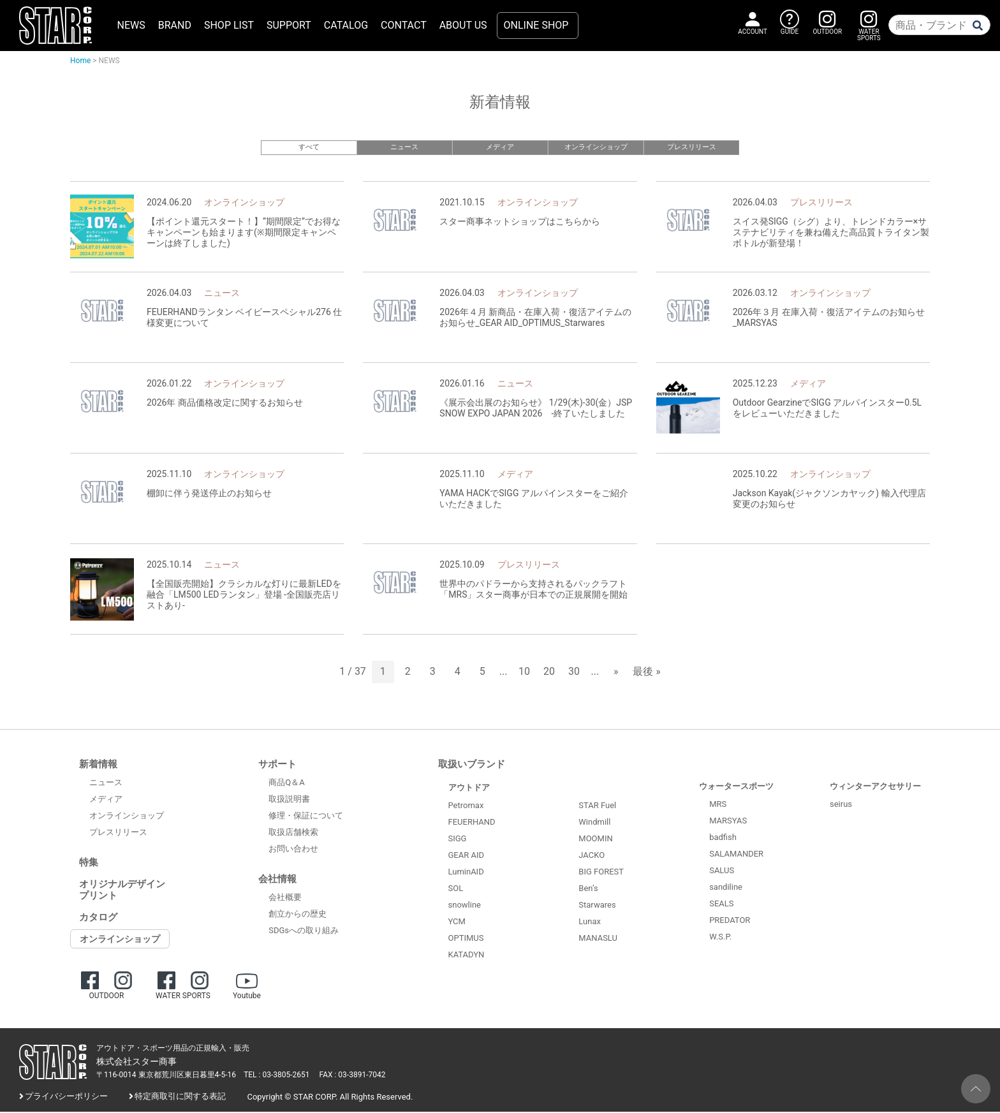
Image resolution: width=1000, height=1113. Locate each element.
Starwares (596, 906)
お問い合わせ (293, 850)
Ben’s (588, 890)
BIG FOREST (601, 873)
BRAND (174, 25)
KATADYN (466, 956)
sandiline (725, 888)
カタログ (98, 918)
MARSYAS (728, 822)
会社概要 (285, 899)
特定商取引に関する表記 (180, 1098)
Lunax (589, 923)
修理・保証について (305, 817)
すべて (309, 147)
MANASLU (597, 940)
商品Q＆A (286, 784)
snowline (464, 906)
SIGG (457, 839)
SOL (456, 889)
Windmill (594, 824)
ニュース (404, 147)
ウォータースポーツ (736, 787)
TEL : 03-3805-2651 (276, 1076)
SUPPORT (289, 25)
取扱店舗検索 (293, 834)
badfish (723, 838)
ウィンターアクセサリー (875, 787)
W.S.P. (720, 938)
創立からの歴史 (297, 915)
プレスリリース (692, 147)
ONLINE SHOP (536, 25)
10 (524, 673)
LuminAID (466, 873)
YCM (457, 922)
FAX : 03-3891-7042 (353, 1076)
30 (574, 673)
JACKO (591, 857)
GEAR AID (466, 856)
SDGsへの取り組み (303, 932)
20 (549, 673)
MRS (717, 805)
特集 (88, 863)
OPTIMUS (466, 939)
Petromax (466, 806)
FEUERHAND (472, 823)
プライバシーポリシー (66, 1098)
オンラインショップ (596, 147)
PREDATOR (729, 921)
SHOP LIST (229, 25)
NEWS (131, 25)
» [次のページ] (616, 673)
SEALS (721, 905)
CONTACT (404, 25)
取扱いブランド (471, 765)
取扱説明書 (289, 801)
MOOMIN (595, 840)
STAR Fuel (597, 807)
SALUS (721, 871)
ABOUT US (463, 25)
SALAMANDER (736, 855)
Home (80, 60)
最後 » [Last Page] (646, 673)
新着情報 (98, 765)
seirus (841, 805)
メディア (500, 147)
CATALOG (346, 25)
